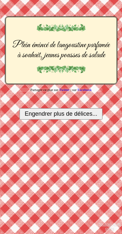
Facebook (84, 90)
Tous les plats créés (110, 226)
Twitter (64, 90)
